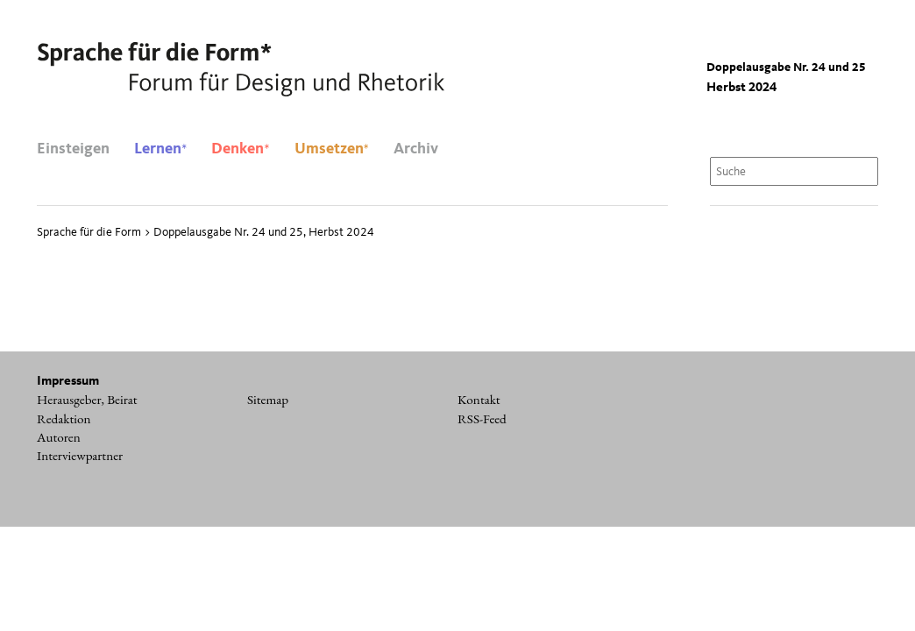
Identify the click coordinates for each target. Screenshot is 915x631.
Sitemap (267, 399)
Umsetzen (331, 149)
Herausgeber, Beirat (87, 399)
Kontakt (479, 399)
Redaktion (64, 419)
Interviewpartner (80, 455)
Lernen (160, 149)
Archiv (416, 149)
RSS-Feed (482, 419)
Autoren (59, 437)
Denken (240, 149)
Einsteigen (73, 149)
